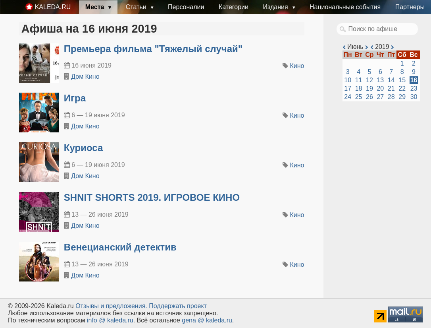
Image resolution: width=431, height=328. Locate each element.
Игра (75, 98)
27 (380, 96)
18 (358, 88)
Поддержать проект (178, 306)
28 (391, 96)
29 (402, 96)
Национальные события (345, 7)
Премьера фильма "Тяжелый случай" (153, 48)
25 (358, 96)
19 (369, 88)
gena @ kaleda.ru (207, 320)
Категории (233, 7)
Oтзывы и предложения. (111, 306)
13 (380, 80)
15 (402, 80)
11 (358, 80)
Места (95, 7)
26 (369, 96)
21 (391, 88)
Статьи (137, 7)
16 (414, 80)
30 (414, 96)
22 (402, 88)
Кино (297, 65)
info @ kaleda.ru (110, 320)
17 (347, 88)
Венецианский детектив (120, 247)
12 (369, 80)
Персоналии (186, 7)
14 (391, 80)
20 (380, 88)
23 (414, 88)
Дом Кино (85, 76)
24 (347, 96)
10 (347, 80)
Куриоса (83, 147)
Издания (276, 7)
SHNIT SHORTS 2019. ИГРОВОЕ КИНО (152, 197)
